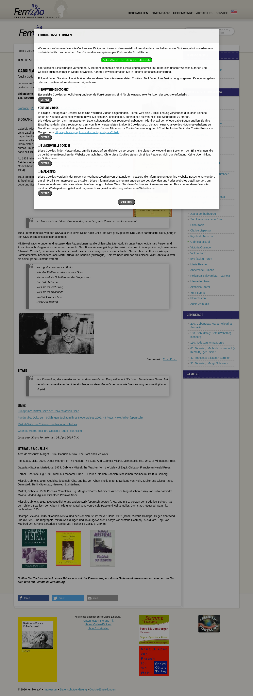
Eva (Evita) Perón (201, 258)
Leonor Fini (197, 179)
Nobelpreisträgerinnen (204, 64)
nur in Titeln (218, 33)
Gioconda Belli (199, 129)
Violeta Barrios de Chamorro (207, 123)
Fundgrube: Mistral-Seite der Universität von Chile (48, 411)
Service (222, 13)
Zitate (34, 108)
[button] (33, 598)
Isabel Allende (199, 100)
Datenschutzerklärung (73, 689)
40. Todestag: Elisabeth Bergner (210, 357)
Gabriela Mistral (200, 241)
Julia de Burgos (200, 140)
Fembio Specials (27, 51)
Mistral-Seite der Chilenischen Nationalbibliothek (47, 424)
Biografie (23, 108)
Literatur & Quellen (65, 108)
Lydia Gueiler (198, 191)
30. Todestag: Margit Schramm (209, 363)
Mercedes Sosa (200, 281)
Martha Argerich (200, 112)
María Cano (197, 145)
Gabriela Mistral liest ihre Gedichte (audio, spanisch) (50, 430)
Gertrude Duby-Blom (203, 168)
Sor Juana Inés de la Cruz (206, 219)
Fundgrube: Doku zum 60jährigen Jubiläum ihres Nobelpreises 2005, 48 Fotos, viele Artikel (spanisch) (80, 417)
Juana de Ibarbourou (203, 213)
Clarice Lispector (200, 230)
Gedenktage (183, 13)
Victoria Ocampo (200, 247)
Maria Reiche (198, 264)
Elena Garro (197, 185)
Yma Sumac (197, 292)
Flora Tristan (198, 298)
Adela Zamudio (199, 303)
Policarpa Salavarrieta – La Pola (210, 275)
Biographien (138, 13)
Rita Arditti (196, 106)
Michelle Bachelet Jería (204, 117)
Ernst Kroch (170, 359)
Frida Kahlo (197, 225)
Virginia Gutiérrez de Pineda (207, 196)
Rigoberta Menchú (201, 236)
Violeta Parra (198, 253)
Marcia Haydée (199, 202)
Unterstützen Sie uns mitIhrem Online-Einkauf (98, 624)
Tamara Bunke (199, 134)
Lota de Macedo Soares (205, 162)
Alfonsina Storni (200, 287)
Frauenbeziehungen (202, 81)
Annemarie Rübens (202, 270)
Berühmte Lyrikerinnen (204, 75)
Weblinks (46, 108)
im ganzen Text (219, 29)
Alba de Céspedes (201, 151)
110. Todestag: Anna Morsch (207, 342)
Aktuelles (204, 13)
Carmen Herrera (200, 208)
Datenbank (160, 13)
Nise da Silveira (200, 157)
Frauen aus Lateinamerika (55, 51)
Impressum (50, 689)
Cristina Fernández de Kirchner (209, 174)
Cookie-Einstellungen (102, 689)
